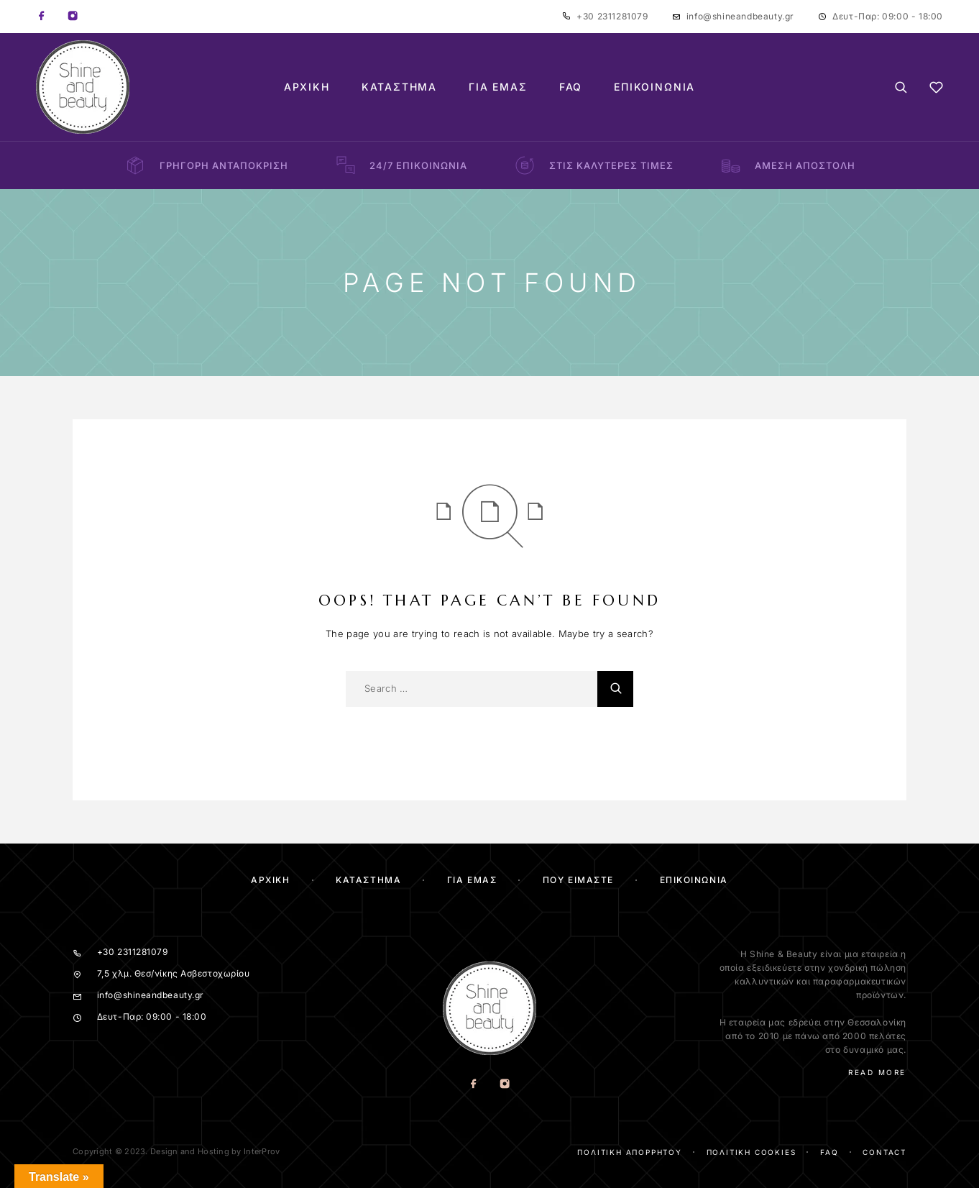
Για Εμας (472, 879)
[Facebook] (41, 16)
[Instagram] (72, 16)
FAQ (570, 87)
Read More (877, 1072)
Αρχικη (270, 879)
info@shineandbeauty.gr (740, 16)
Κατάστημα (399, 87)
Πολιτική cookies (751, 1152)
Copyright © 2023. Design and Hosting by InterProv (176, 1151)
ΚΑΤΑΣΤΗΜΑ (368, 879)
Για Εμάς (498, 87)
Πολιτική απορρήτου (629, 1152)
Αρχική (307, 87)
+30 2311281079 (612, 16)
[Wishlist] (936, 89)
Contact (884, 1152)
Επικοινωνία (654, 87)
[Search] (901, 87)
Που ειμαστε (578, 879)
